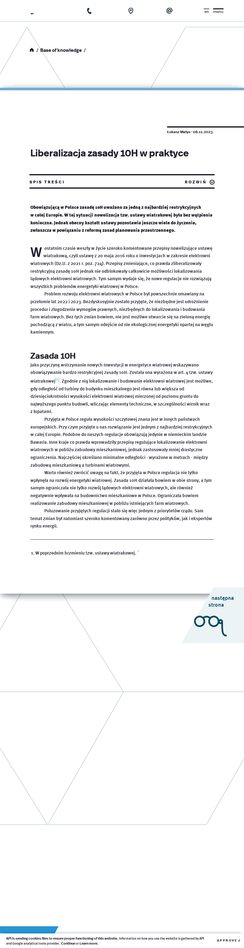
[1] (57, 379)
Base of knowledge (61, 50)
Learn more (88, 943)
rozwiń (196, 181)
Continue (68, 943)
